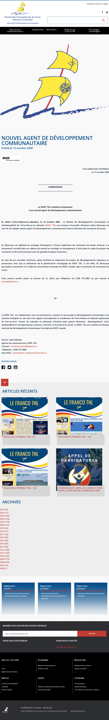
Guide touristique (80, 687)
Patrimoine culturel (94, 4)
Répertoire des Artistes (9, 672)
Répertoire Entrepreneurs (47, 665)
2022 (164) (4, 519)
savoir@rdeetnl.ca (10, 281)
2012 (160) (4, 550)
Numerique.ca (81, 711)
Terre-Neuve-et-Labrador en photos (86, 690)
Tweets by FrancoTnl (66, 647)
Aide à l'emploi (7, 690)
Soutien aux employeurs (10, 684)
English (105, 4)
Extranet (37, 708)
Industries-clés (43, 669)
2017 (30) (4, 534)
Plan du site (47, 708)
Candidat (5, 687)
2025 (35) (4, 509)
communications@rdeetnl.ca (23, 346)
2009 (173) (4, 559)
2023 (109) (4, 515)
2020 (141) (4, 525)
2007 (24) (4, 565)
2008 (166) (4, 562)
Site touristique (79, 684)
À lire (3, 669)
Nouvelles (52, 29)
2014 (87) (4, 543)
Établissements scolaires (82, 665)
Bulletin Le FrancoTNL (70, 30)
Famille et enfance (80, 669)
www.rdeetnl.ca (20, 353)
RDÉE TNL (51, 225)
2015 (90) (4, 540)
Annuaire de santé (44, 690)
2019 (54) (4, 528)
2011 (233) (4, 553)
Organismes (38, 29)
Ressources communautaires (15, 30)
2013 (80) (4, 546)
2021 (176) (4, 522)
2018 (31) (4, 531)
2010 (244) (4, 556)
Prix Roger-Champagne (94, 30)
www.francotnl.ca (38, 353)
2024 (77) (4, 512)
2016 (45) (4, 537)
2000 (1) (3, 568)
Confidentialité (27, 708)
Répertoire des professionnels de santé (51, 687)
